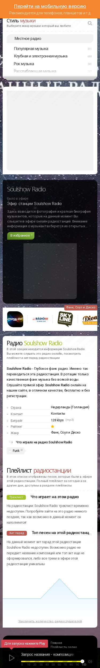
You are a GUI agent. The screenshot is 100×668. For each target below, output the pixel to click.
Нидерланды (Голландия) (70, 407)
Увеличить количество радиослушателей (50, 621)
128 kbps (57, 420)
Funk (16, 451)
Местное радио (28, 38)
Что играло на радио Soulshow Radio (44, 442)
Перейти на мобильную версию (50, 6)
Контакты (58, 413)
